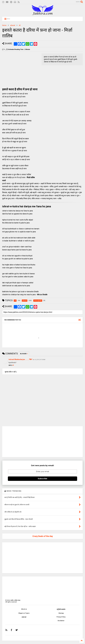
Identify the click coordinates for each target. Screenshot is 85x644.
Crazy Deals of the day (42, 536)
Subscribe (42, 479)
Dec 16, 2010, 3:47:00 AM (39, 359)
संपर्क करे (24, 617)
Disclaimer (61, 620)
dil (19, 25)
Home (4, 25)
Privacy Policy (61, 617)
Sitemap (61, 613)
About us (24, 609)
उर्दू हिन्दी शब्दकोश (61, 609)
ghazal (12, 25)
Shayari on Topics (24, 613)
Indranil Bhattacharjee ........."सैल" (20, 359)
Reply (11, 365)
